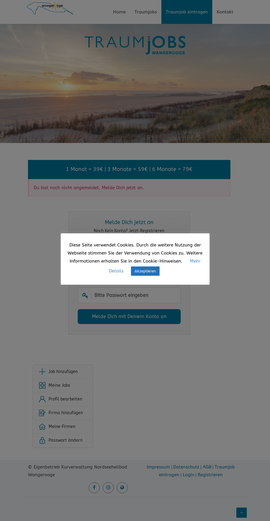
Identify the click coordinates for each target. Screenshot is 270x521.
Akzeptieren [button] (145, 271)
